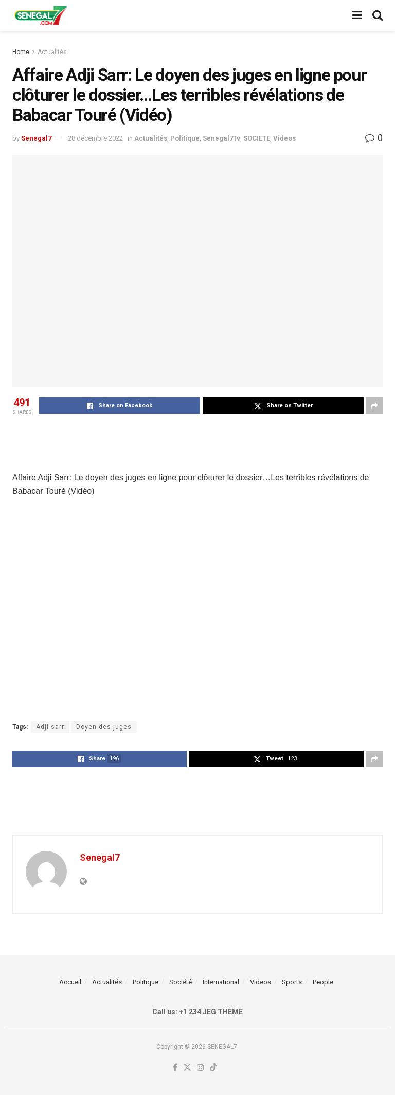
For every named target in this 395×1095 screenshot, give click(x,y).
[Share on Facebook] (119, 405)
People (323, 982)
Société (180, 982)
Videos (284, 138)
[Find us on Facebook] (175, 1068)
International (221, 982)
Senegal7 (36, 138)
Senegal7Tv (221, 138)
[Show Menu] (357, 15)
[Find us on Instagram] (200, 1068)
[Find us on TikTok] (213, 1068)
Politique (185, 138)
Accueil (70, 982)
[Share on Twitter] (283, 405)
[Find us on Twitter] (187, 1068)
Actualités (52, 52)
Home (20, 52)
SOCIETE (256, 138)
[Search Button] (377, 15)
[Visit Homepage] (40, 15)
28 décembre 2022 (95, 138)
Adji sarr (50, 727)
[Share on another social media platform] (374, 405)
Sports (292, 982)
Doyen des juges (104, 727)
